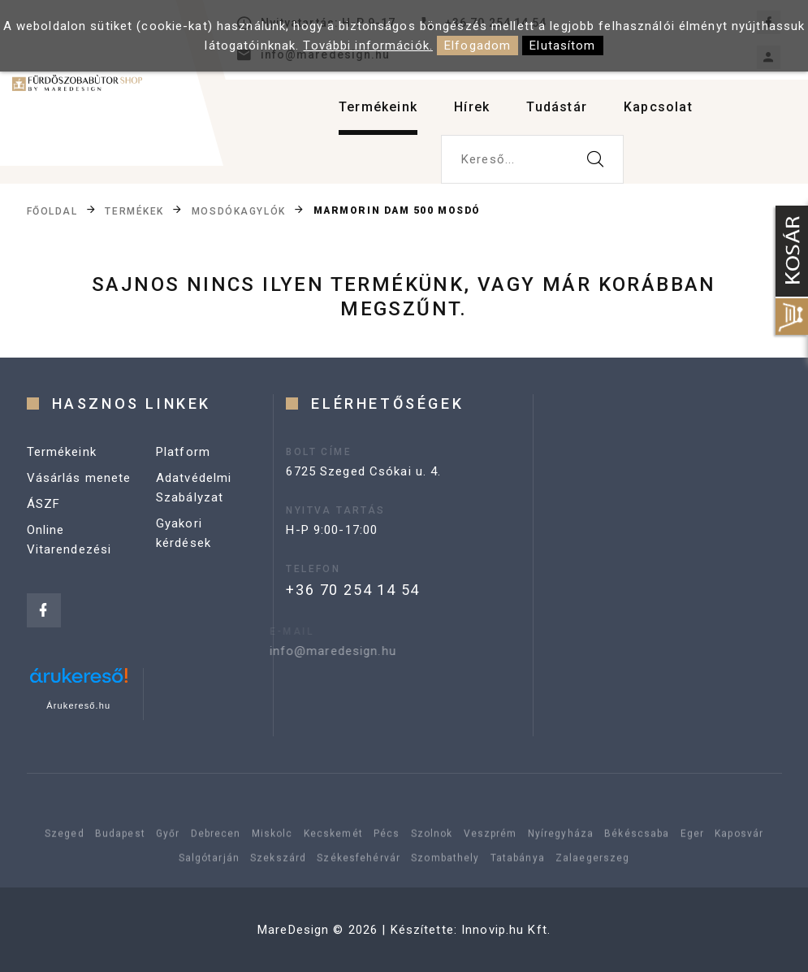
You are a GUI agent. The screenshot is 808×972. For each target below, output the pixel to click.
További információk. (368, 45)
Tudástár (556, 107)
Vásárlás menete (79, 478)
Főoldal (52, 210)
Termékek (134, 210)
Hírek (472, 107)
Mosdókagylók (239, 210)
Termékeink (378, 107)
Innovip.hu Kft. (506, 929)
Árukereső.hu (78, 705)
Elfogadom (477, 45)
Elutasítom (562, 45)
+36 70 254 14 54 (353, 589)
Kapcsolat (658, 107)
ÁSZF (44, 504)
